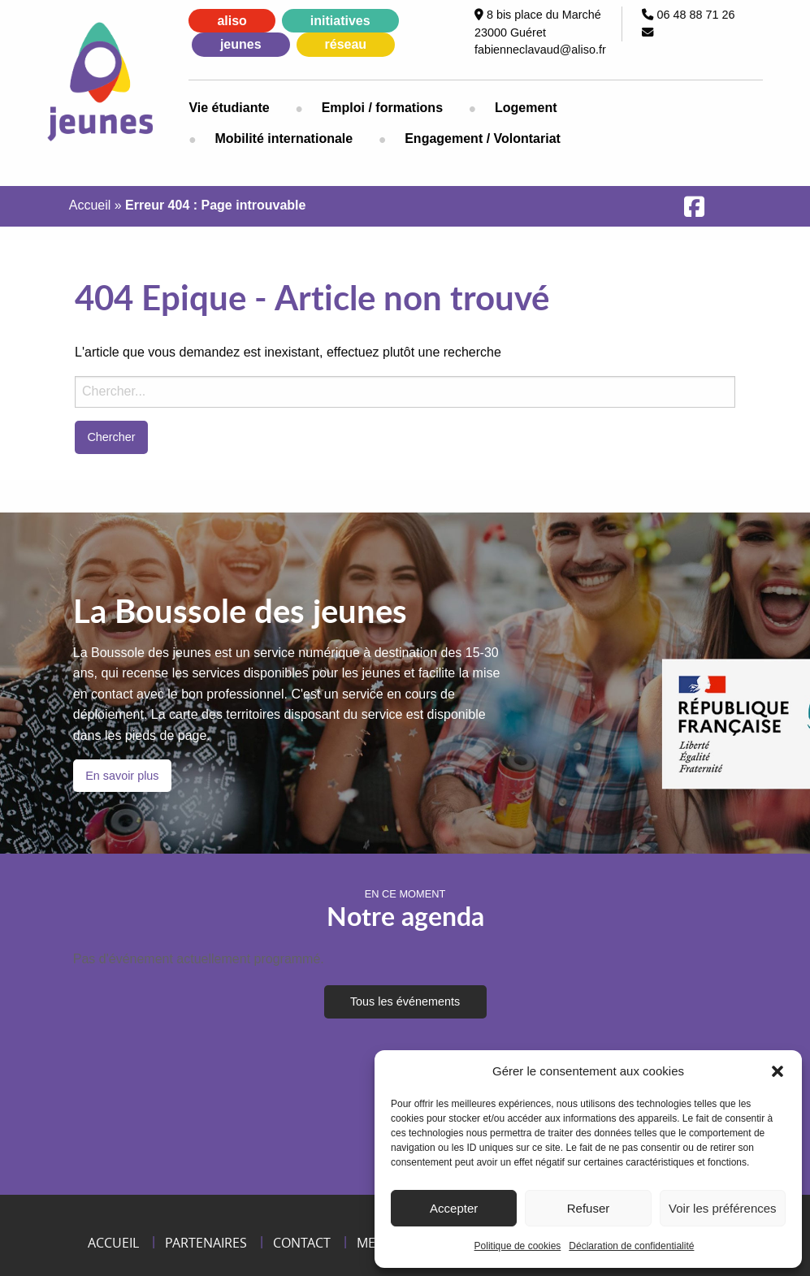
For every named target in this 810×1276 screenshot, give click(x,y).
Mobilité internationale (283, 138)
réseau (346, 44)
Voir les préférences (723, 1208)
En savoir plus (121, 775)
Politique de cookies (517, 1246)
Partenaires (206, 1243)
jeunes (241, 44)
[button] (777, 1071)
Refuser (588, 1208)
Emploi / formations (382, 108)
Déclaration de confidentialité (631, 1246)
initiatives (340, 21)
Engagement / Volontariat (483, 138)
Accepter (454, 1208)
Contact (302, 1243)
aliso (231, 21)
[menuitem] (241, 108)
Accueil (90, 205)
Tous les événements (405, 1001)
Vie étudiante (228, 108)
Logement (526, 108)
